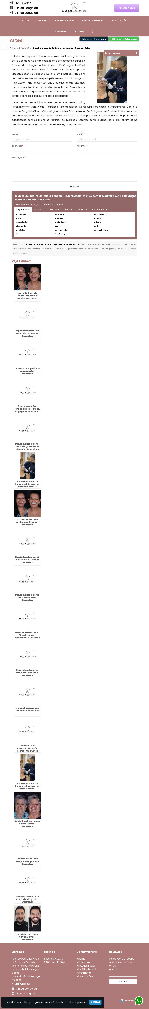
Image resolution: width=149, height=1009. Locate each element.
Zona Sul (68, 209)
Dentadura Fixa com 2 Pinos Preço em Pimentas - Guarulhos (27, 635)
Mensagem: (19, 157)
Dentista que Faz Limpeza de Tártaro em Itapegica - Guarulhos (27, 409)
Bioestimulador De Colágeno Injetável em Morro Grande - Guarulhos (27, 787)
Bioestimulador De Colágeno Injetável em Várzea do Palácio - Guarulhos (27, 485)
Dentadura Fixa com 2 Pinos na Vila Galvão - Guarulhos (27, 560)
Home (25, 20)
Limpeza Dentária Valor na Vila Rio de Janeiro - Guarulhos (27, 333)
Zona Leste (82, 209)
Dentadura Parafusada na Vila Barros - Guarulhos (27, 824)
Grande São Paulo (100, 209)
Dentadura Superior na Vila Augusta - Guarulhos (27, 371)
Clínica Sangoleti (24, 8)
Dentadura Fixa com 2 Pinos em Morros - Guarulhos (27, 597)
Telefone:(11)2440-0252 (25, 965)
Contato (61, 31)
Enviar (74, 186)
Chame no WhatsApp (124, 39)
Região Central (23, 209)
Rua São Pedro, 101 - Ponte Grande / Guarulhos (25, 960)
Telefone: (17, 145)
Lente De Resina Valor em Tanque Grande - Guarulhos (27, 522)
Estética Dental (92, 20)
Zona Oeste (54, 209)
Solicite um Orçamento (94, 39)
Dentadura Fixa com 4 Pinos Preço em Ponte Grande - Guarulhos (27, 446)
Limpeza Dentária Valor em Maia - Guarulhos (27, 709)
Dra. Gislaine (20, 3)
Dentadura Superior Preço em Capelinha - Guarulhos (27, 673)
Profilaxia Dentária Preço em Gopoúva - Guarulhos (27, 861)
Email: (80, 134)
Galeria (79, 31)
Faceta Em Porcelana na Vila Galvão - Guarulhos (27, 937)
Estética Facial (65, 20)
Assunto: (82, 145)
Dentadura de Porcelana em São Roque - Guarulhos (27, 748)
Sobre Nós (42, 20)
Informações (85, 976)
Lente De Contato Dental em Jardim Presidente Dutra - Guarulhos (27, 297)
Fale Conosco (126, 8)
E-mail (113, 969)
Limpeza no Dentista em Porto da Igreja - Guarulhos (27, 899)
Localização (118, 20)
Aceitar (95, 1002)
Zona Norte (39, 209)
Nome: (16, 134)
